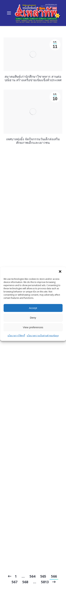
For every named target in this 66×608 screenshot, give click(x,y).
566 (54, 576)
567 (14, 582)
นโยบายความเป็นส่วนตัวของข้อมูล (43, 335)
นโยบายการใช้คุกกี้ (16, 335)
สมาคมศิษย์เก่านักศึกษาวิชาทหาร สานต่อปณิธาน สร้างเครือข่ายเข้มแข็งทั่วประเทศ (33, 78)
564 (32, 576)
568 (25, 582)
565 (43, 576)
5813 (45, 582)
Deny (33, 317)
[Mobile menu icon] (9, 13)
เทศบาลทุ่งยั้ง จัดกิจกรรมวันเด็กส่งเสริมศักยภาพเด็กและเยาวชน (33, 141)
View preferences (33, 327)
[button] (60, 272)
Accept (33, 307)
